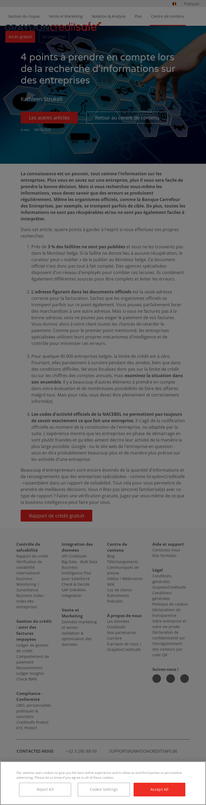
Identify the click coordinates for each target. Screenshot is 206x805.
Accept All (159, 789)
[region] (103, 783)
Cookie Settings (104, 789)
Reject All (45, 789)
